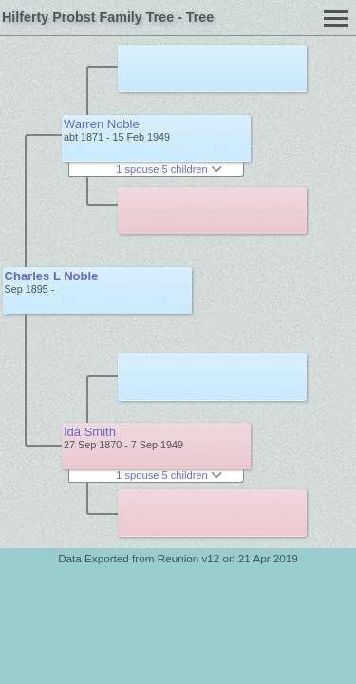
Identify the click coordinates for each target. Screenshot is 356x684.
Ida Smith (90, 432)
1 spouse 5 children (169, 169)
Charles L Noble (52, 276)
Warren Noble (102, 124)
